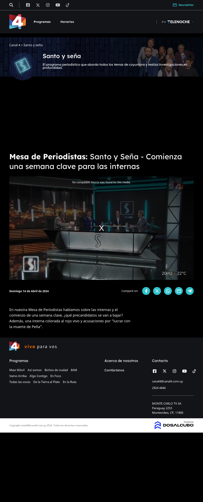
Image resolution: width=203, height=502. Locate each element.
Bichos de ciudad (56, 370)
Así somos (35, 370)
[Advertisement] (101, 119)
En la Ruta (69, 382)
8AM (74, 370)
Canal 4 (14, 45)
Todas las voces (19, 382)
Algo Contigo (38, 376)
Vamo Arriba (18, 376)
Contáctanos (114, 370)
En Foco (55, 376)
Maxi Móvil (17, 370)
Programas (42, 22)
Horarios (67, 22)
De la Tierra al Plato (46, 382)
